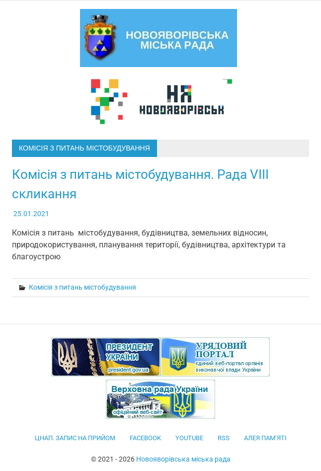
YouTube (189, 438)
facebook (145, 438)
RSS (224, 438)
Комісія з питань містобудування (82, 287)
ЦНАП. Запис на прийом (75, 438)
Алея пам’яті (265, 438)
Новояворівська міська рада (183, 459)
